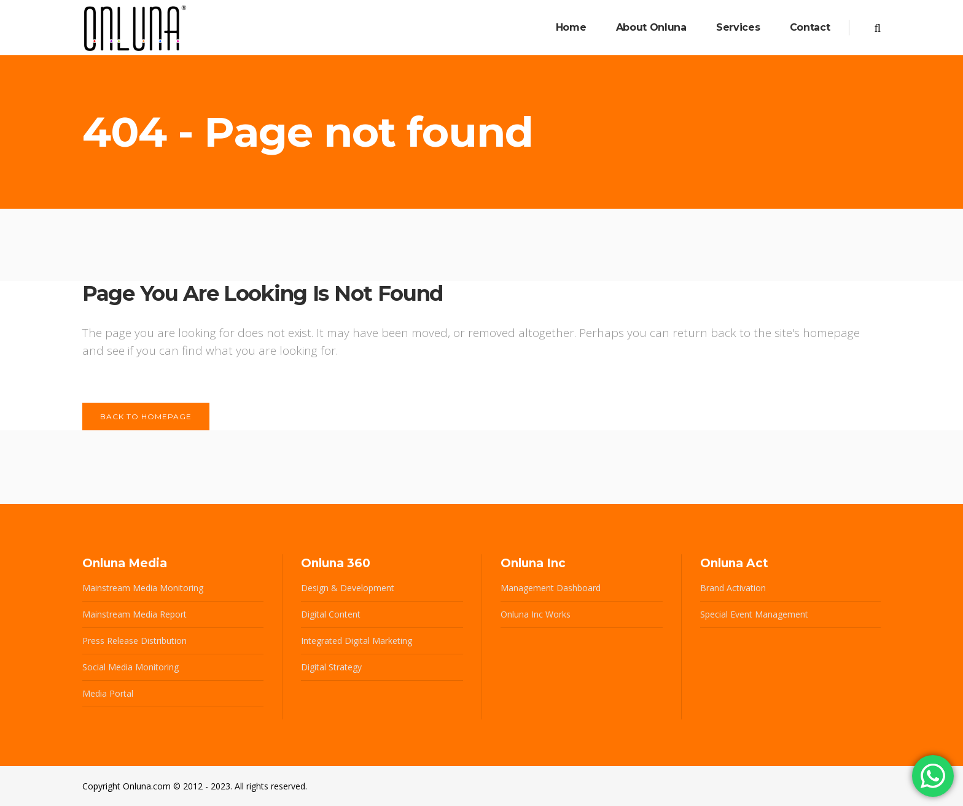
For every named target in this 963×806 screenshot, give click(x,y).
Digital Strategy (331, 667)
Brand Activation (733, 588)
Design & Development (347, 588)
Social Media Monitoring (130, 667)
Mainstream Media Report (134, 614)
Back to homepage (146, 416)
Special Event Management (754, 614)
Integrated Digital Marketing (356, 640)
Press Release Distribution (134, 640)
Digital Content (331, 614)
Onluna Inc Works (536, 614)
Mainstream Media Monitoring (142, 588)
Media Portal (107, 693)
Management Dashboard (551, 588)
